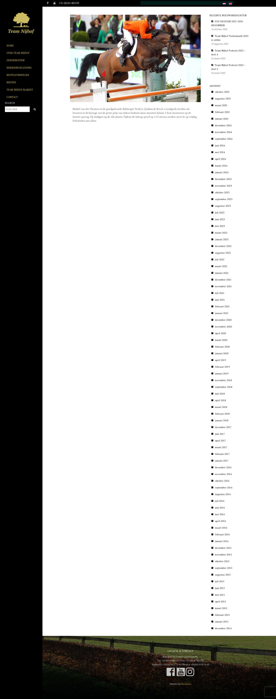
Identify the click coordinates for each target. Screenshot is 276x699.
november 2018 (223, 380)
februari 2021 (222, 306)
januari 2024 (221, 172)
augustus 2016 (223, 494)
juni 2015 (220, 588)
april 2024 (220, 158)
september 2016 (223, 487)
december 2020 (223, 319)
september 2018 (223, 386)
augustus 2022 (223, 252)
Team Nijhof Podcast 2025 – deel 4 (228, 52)
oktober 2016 (222, 480)
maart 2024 (221, 165)
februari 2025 (222, 112)
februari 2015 (222, 614)
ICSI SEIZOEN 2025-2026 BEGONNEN (227, 23)
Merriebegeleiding (19, 67)
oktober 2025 (222, 91)
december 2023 (223, 179)
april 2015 (220, 601)
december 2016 (223, 467)
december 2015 (223, 547)
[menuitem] (224, 2)
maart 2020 (221, 340)
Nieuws (11, 82)
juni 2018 (220, 393)
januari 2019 (221, 373)
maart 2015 (221, 608)
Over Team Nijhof (18, 52)
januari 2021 (221, 313)
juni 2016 (220, 507)
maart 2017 (221, 447)
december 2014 (223, 628)
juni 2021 (220, 299)
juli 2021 (219, 293)
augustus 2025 (223, 98)
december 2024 (223, 125)
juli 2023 (219, 212)
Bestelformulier (18, 75)
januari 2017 (221, 460)
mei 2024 (220, 152)
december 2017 (223, 427)
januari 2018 (221, 420)
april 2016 (220, 521)
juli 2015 (219, 581)
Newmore (186, 683)
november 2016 (223, 474)
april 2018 (220, 400)
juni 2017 (220, 433)
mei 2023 (220, 226)
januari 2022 (221, 272)
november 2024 (223, 132)
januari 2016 (221, 541)
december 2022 (223, 246)
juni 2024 (220, 145)
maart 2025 (221, 105)
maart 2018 (221, 407)
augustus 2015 (223, 574)
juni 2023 (220, 219)
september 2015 (223, 568)
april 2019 (220, 360)
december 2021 (223, 279)
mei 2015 (220, 594)
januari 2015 (221, 621)
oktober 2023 (222, 192)
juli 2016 (219, 500)
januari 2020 (221, 353)
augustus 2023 (223, 205)
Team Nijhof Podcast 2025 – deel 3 (228, 67)
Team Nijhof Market (20, 89)
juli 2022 (219, 259)
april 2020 (220, 333)
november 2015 (223, 554)
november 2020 (223, 326)
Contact (12, 97)
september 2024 (223, 138)
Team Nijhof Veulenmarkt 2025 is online (230, 38)
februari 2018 (222, 413)
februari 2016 (222, 534)
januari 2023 (221, 239)
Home (10, 45)
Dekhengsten (15, 60)
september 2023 (223, 199)
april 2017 (220, 440)
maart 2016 (221, 527)
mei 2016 (220, 514)
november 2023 (223, 185)
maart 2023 (221, 232)
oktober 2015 (222, 561)
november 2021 (223, 286)
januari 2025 (221, 118)
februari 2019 (222, 366)
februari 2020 (222, 346)
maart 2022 (221, 266)
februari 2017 (222, 454)
